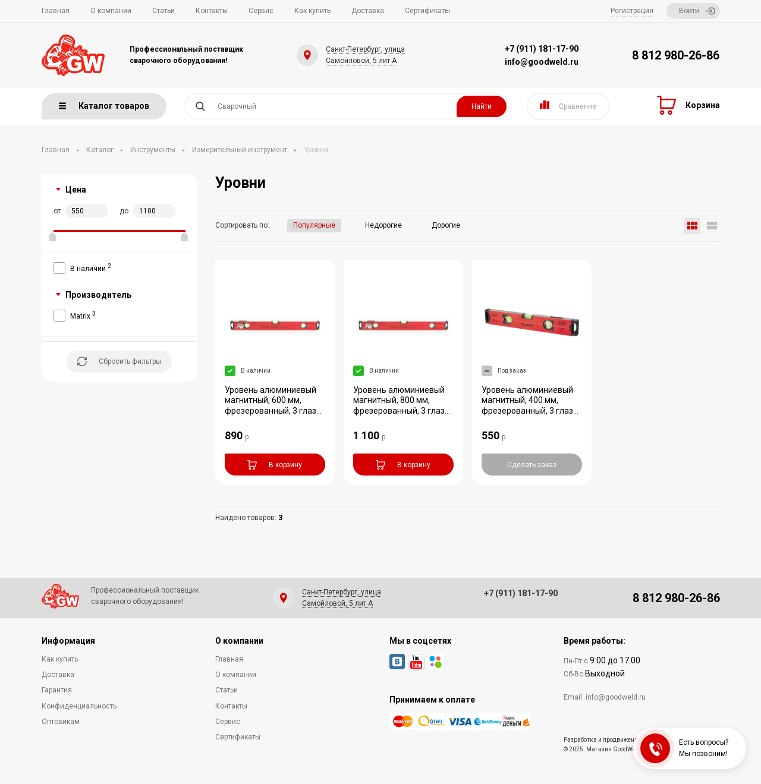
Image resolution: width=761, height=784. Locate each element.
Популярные (314, 225)
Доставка (367, 11)
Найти (481, 106)
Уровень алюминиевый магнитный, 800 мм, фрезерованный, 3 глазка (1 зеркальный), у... (403, 406)
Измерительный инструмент (239, 150)
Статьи (163, 11)
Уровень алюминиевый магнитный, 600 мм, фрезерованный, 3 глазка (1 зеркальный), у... (275, 406)
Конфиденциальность (79, 706)
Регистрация (632, 11)
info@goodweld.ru (541, 62)
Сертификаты (427, 11)
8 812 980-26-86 (675, 55)
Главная (56, 11)
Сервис (261, 11)
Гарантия (57, 690)
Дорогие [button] (446, 225)
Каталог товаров (104, 106)
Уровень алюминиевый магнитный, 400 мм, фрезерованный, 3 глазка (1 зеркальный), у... (532, 406)
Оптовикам (61, 721)
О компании (110, 11)
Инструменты (152, 150)
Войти (697, 11)
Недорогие (383, 225)
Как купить (312, 11)
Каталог (100, 150)
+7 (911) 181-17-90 (541, 48)
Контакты (212, 11)
